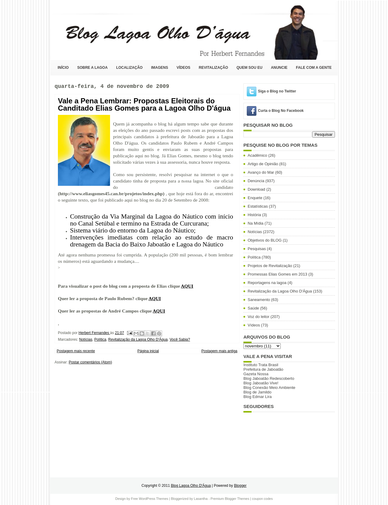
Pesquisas (257, 248)
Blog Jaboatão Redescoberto (268, 378)
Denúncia (256, 181)
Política (100, 339)
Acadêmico (257, 155)
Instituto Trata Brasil (260, 365)
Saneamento (259, 299)
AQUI (187, 286)
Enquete (255, 198)
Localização (129, 67)
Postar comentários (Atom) (90, 362)
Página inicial (148, 351)
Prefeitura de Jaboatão (263, 369)
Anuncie (279, 67)
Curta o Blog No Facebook (281, 111)
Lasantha (201, 498)
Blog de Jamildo (257, 392)
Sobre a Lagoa (92, 67)
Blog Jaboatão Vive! (260, 383)
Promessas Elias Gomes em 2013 (277, 274)
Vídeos (183, 67)
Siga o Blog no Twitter (277, 91)
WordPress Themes (153, 498)
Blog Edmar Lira (257, 396)
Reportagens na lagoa (267, 282)
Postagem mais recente (76, 351)
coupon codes (262, 498)
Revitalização (213, 67)
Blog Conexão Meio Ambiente (269, 387)
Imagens (159, 67)
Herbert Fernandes (94, 333)
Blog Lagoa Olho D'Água (56, 29)
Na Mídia (255, 223)
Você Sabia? (180, 339)
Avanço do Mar (261, 172)
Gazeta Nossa (255, 374)
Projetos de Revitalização (270, 265)
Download (256, 189)
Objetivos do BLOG (265, 240)
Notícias (85, 339)
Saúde (253, 308)
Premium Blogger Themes (230, 498)
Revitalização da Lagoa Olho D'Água (138, 339)
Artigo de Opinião (263, 164)
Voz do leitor (258, 316)
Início (63, 67)
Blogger (240, 485)
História (254, 214)
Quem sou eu (249, 67)
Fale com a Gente (314, 67)
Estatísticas (258, 206)
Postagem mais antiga (219, 351)
